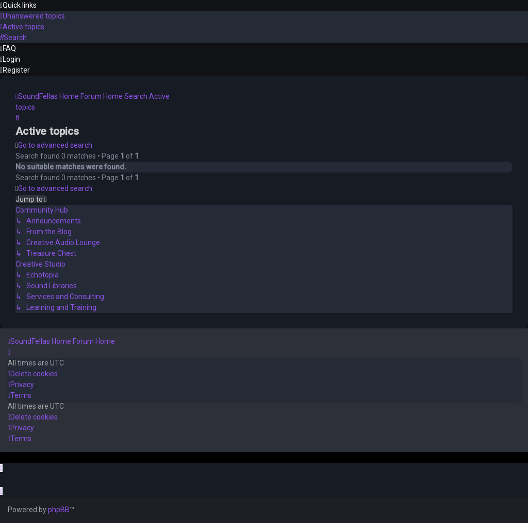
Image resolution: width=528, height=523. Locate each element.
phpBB (59, 509)
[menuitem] (32, 16)
